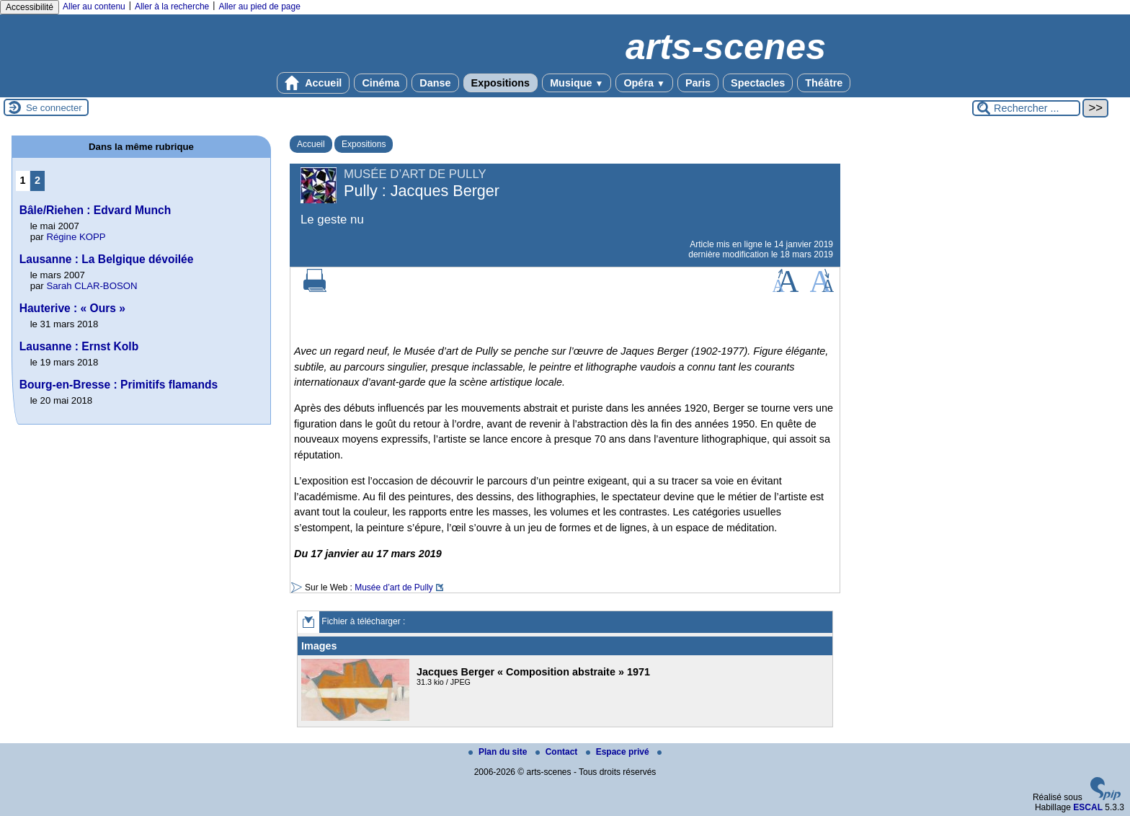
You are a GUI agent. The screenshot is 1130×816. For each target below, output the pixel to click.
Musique (576, 83)
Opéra (643, 83)
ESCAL (1088, 807)
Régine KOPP (75, 236)
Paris (698, 83)
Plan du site (499, 752)
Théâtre (823, 83)
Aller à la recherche (172, 6)
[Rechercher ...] (1026, 108)
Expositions (500, 83)
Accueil (313, 83)
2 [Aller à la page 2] (37, 180)
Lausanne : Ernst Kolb (79, 346)
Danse (434, 83)
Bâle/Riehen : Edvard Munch (95, 210)
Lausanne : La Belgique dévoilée (106, 259)
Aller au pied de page (259, 6)
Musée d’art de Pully (394, 587)
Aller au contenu (94, 6)
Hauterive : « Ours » (72, 308)
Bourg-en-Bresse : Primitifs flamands (118, 384)
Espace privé (618, 752)
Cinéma (380, 83)
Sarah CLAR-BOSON (91, 285)
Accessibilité (29, 7)
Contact (557, 752)
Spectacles (758, 83)
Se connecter (54, 107)
